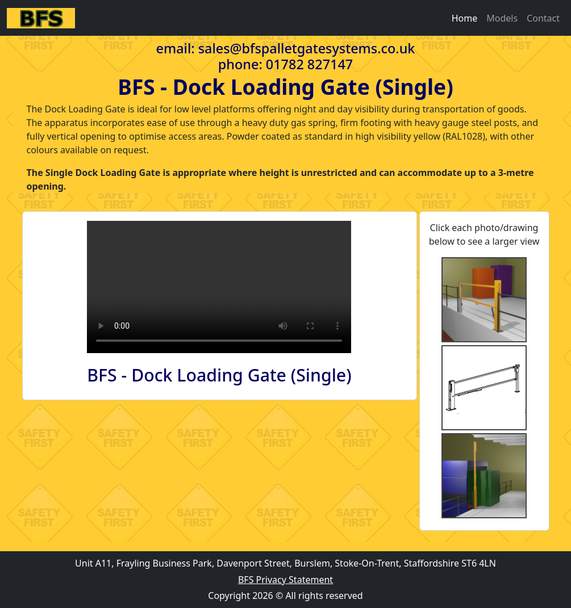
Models (502, 18)
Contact (543, 18)
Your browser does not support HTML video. (219, 287)
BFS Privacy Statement (285, 579)
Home (465, 18)
